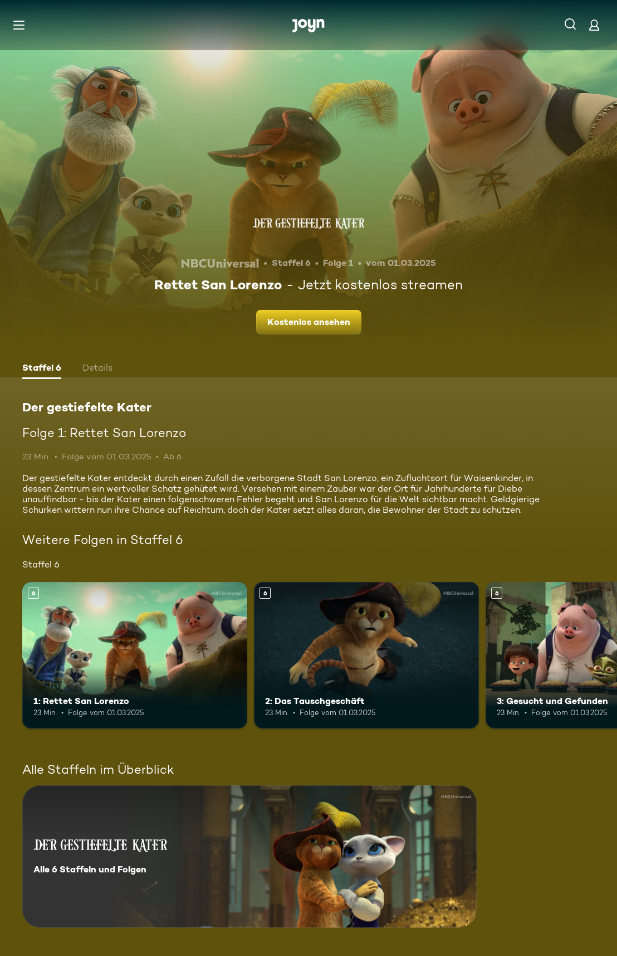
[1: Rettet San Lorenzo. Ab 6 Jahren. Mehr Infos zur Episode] (134, 655)
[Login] (594, 25)
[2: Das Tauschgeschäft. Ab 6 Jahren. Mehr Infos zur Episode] (366, 655)
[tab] (41, 369)
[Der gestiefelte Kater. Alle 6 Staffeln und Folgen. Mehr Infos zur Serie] (249, 856)
